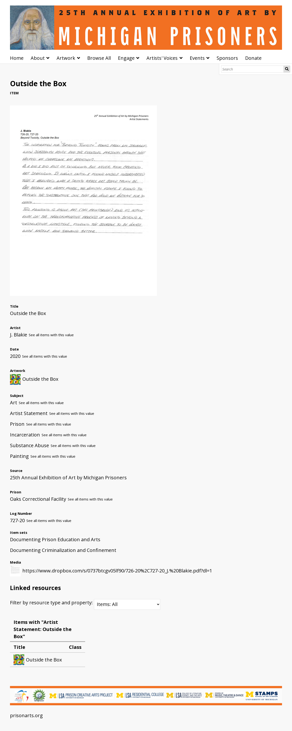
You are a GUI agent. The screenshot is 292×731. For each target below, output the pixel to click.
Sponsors (227, 58)
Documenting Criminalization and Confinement (63, 550)
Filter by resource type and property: (85, 602)
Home (17, 58)
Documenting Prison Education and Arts (55, 539)
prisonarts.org (26, 715)
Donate (253, 58)
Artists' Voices (162, 58)
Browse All (99, 58)
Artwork (66, 58)
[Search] (252, 69)
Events (197, 58)
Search (287, 69)
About (38, 58)
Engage (126, 58)
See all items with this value (51, 334)
